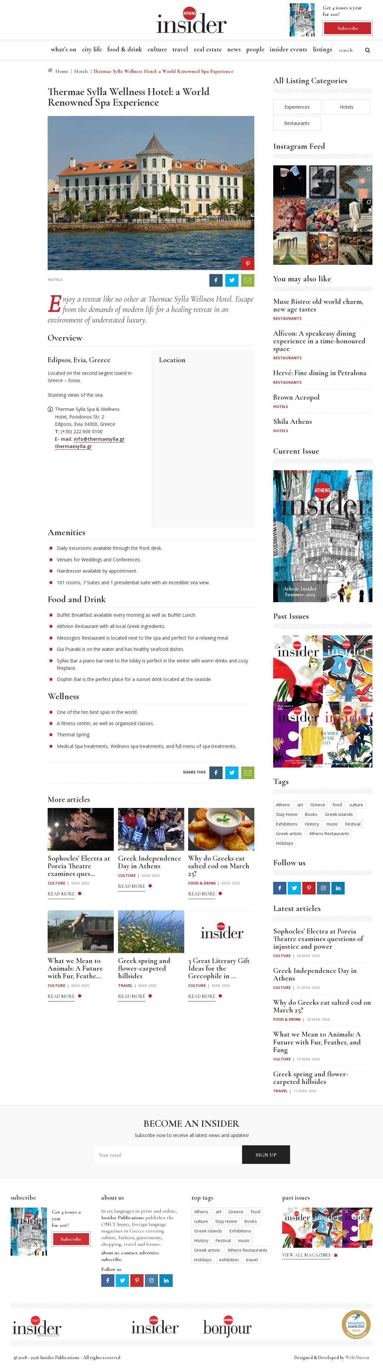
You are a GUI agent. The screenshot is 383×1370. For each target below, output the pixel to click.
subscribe (111, 1259)
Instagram (323, 888)
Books (311, 814)
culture (356, 805)
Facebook (279, 888)
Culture (157, 49)
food (337, 805)
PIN (247, 263)
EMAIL (247, 280)
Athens (283, 805)
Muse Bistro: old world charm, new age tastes (318, 305)
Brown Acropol (296, 397)
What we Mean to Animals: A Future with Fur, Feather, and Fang (317, 1042)
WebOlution (357, 1357)
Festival (353, 824)
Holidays (284, 843)
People (255, 49)
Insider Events (288, 49)
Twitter (294, 888)
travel (252, 1260)
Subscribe (347, 28)
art (300, 805)
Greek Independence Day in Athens (315, 974)
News (234, 49)
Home (61, 71)
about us (110, 1252)
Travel (180, 49)
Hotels (81, 71)
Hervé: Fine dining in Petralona (319, 373)
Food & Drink (124, 49)
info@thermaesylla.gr (99, 439)
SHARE (216, 773)
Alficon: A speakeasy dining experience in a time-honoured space (319, 341)
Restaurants (297, 123)
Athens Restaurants (329, 833)
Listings (322, 49)
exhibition (229, 1260)
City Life (92, 49)
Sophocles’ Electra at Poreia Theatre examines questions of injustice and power (318, 939)
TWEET (231, 280)
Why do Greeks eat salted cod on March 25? (322, 1006)
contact (129, 1252)
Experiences (297, 107)
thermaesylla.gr (73, 446)
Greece (317, 805)
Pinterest (309, 888)
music (332, 824)
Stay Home (287, 814)
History (312, 824)
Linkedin (338, 888)
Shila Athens (292, 422)
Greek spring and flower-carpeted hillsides (310, 1078)
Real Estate (208, 49)
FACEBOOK (216, 280)
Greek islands (339, 814)
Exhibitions (287, 824)
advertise (148, 1252)
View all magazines (306, 1255)
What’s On (63, 49)
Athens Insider (191, 20)
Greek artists (289, 833)
